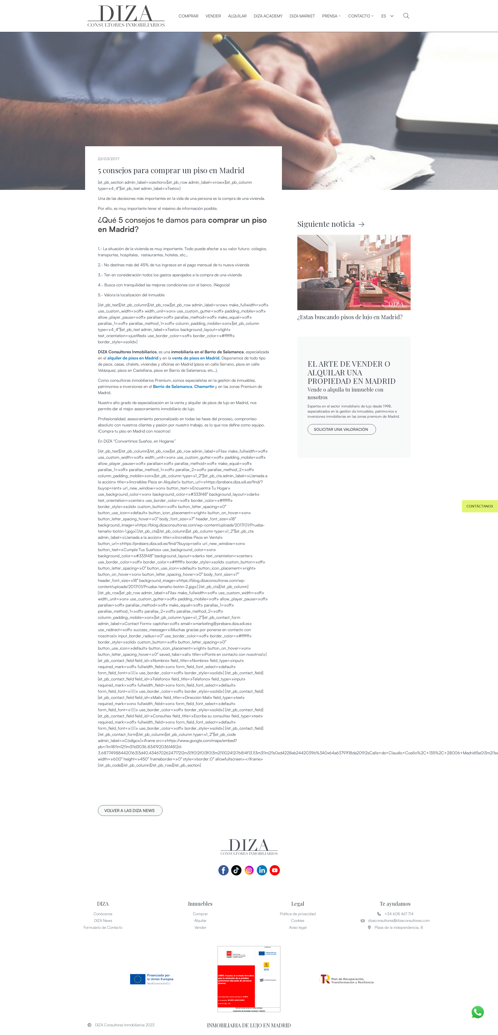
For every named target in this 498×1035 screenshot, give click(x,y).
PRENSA (331, 15)
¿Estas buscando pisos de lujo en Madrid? (350, 317)
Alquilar (237, 15)
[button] (130, 810)
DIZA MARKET (302, 15)
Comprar (188, 15)
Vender (213, 15)
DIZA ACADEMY (268, 15)
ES (383, 15)
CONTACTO (361, 15)
